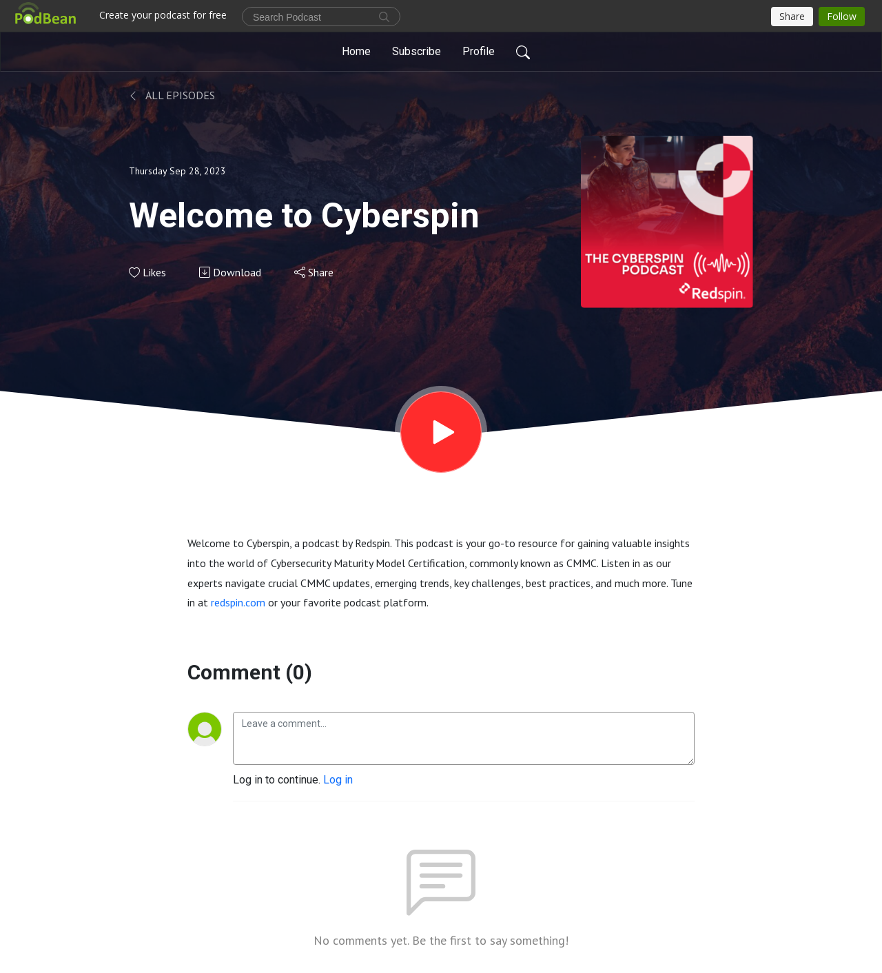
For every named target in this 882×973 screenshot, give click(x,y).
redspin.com (238, 602)
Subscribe (416, 51)
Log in (338, 779)
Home (356, 51)
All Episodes (172, 95)
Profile (478, 51)
